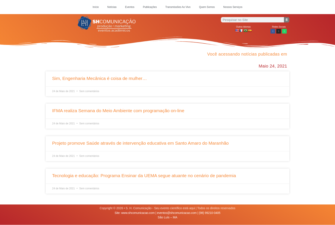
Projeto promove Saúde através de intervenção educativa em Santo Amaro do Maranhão (140, 143)
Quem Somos (207, 7)
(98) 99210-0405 (209, 213)
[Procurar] (286, 19)
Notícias (111, 7)
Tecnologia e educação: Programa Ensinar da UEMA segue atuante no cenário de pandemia (144, 175)
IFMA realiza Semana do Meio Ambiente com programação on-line (118, 110)
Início (96, 7)
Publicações (150, 7)
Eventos (129, 7)
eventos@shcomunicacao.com (177, 213)
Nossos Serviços (232, 7)
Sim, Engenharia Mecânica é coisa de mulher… (99, 78)
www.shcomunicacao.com (138, 213)
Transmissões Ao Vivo (178, 7)
